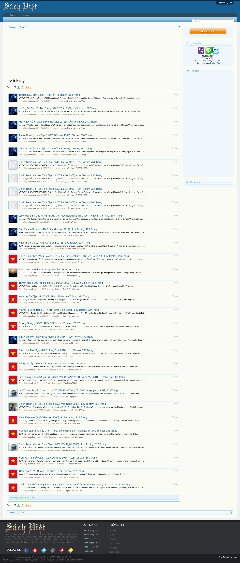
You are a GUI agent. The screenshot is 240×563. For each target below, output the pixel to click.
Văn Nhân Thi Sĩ (70, 383)
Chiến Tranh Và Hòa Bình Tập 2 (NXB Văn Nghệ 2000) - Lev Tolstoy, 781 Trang (62, 404)
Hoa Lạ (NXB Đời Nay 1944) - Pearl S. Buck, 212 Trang (49, 269)
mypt (30, 410)
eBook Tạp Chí (90, 539)
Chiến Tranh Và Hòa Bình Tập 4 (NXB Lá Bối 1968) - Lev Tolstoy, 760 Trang (60, 202)
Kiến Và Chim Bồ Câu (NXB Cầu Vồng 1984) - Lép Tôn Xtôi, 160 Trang (58, 457)
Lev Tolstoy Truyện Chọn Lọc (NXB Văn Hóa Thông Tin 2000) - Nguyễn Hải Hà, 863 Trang (68, 390)
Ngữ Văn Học (74, 222)
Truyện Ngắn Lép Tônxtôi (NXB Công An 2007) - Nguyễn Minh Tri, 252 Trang (61, 283)
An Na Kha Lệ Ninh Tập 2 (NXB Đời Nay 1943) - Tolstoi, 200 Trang (55, 135)
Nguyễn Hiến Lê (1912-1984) (76, 168)
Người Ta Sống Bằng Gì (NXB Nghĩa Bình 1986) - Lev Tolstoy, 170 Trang (59, 310)
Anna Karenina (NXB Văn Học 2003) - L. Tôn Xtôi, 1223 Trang (53, 417)
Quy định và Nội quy (227, 557)
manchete (32, 168)
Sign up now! (208, 31)
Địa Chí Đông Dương (76, 101)
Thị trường (114, 543)
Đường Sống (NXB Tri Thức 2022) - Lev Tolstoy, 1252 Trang (52, 323)
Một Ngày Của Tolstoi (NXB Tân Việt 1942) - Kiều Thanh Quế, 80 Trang (58, 121)
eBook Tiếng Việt (91, 531)
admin (30, 397)
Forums (13, 15)
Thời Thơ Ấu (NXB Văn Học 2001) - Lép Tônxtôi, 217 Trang (51, 471)
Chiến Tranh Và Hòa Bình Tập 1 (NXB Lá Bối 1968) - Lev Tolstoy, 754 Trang (60, 162)
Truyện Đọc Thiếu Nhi (74, 262)
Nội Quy (113, 539)
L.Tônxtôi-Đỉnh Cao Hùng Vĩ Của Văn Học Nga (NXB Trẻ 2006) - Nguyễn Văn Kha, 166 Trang (70, 215)
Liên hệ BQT (116, 552)
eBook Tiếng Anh (91, 535)
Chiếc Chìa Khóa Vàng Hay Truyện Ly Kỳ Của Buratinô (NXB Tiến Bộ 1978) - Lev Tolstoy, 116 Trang (74, 256)
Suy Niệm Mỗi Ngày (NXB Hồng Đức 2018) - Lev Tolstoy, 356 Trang (56, 350)
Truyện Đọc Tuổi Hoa (73, 491)
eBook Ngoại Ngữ (91, 543)
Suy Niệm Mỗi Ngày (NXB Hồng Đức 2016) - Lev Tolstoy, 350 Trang (56, 336)
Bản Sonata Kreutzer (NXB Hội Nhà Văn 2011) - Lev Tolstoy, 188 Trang (58, 229)
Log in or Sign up (225, 3)
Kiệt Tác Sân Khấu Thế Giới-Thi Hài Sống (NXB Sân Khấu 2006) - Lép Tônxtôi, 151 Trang (68, 430)
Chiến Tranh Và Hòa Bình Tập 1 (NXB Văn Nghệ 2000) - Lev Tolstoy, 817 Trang (62, 444)
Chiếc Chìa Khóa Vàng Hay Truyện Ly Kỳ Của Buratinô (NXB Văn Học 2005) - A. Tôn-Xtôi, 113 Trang (74, 484)
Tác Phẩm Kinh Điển (76, 249)
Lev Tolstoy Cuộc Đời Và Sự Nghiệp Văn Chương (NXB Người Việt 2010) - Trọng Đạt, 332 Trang (72, 377)
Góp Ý (113, 535)
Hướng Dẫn (88, 551)
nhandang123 (33, 101)
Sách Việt (216, 63)
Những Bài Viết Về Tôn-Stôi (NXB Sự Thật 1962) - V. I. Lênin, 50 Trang (57, 108)
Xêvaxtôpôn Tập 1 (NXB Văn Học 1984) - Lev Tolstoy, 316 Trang (54, 296)
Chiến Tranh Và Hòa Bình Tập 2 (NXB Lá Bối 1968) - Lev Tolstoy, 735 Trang (60, 175)
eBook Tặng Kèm (91, 547)
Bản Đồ (113, 530)
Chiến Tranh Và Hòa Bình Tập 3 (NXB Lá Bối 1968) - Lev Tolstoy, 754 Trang (60, 188)
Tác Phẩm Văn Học (75, 235)
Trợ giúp (113, 547)
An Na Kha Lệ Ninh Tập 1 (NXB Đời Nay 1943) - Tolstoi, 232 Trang (55, 148)
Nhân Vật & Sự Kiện (76, 114)
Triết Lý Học (70, 329)
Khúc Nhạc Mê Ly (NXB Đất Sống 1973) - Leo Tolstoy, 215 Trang (54, 242)
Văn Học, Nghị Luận (70, 397)
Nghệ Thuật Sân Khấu (74, 437)
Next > (28, 87)
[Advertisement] (94, 54)
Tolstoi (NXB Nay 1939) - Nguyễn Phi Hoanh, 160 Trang (49, 94)
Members (25, 15)
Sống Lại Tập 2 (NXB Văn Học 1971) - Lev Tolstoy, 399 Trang (52, 363)
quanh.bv (32, 262)
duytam (31, 276)
